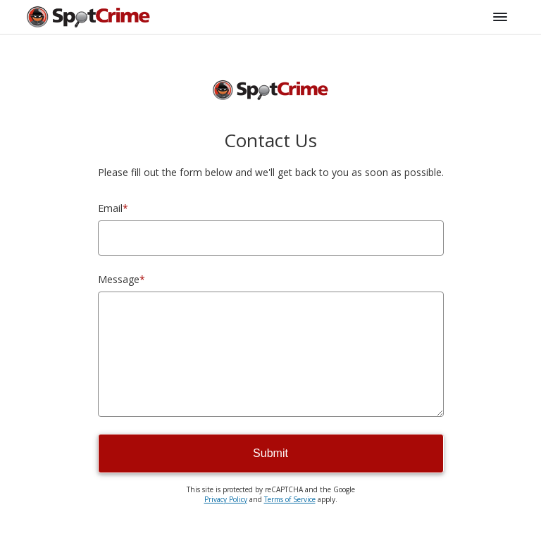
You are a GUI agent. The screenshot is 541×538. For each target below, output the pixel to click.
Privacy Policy (225, 499)
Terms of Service (290, 499)
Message (121, 279)
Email (113, 208)
